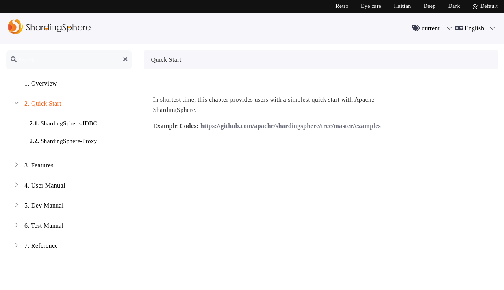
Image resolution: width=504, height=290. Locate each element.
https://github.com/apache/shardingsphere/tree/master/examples (290, 126)
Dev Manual (38, 206)
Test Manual (38, 226)
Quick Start (37, 104)
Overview (35, 84)
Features (33, 166)
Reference (35, 246)
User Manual (39, 186)
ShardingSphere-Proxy (58, 139)
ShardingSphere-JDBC (58, 121)
